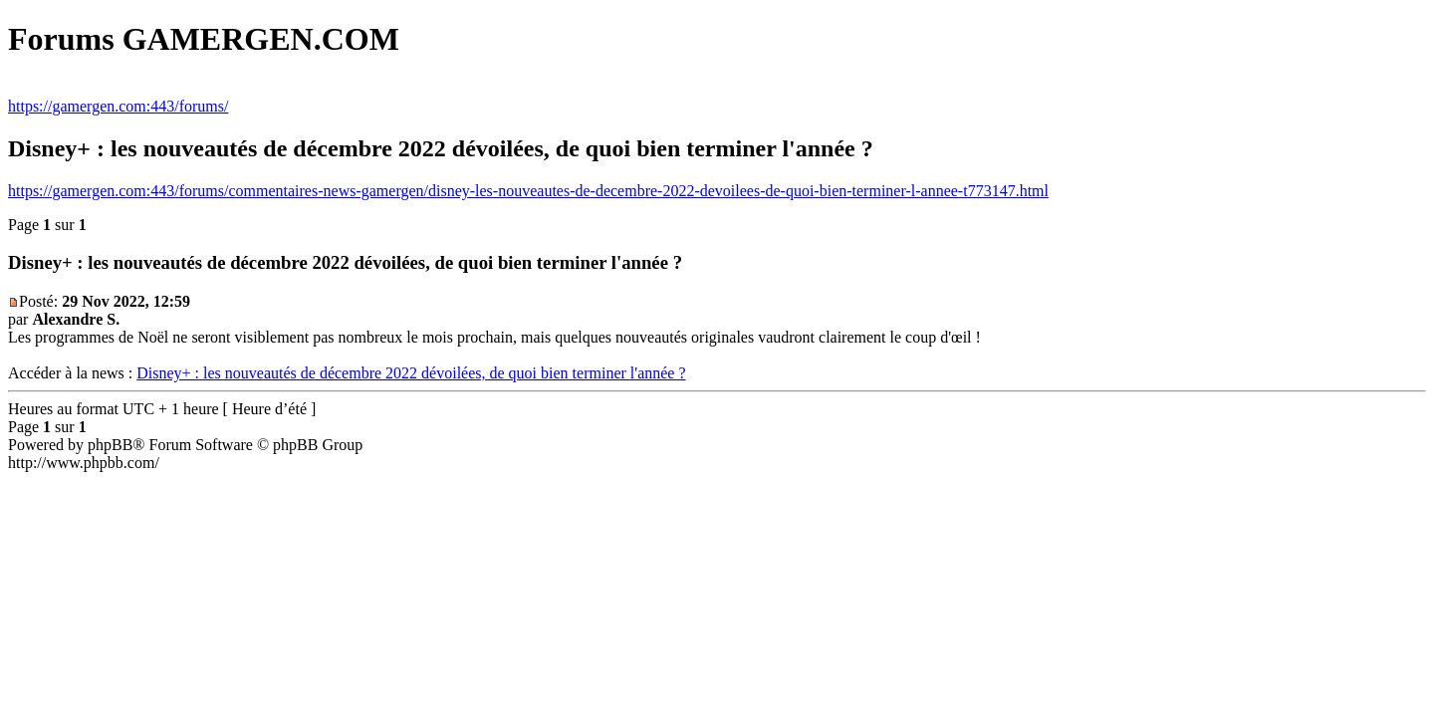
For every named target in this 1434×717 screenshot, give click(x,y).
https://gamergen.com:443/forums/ (118, 106)
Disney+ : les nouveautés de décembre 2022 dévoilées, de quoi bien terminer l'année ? (410, 372)
